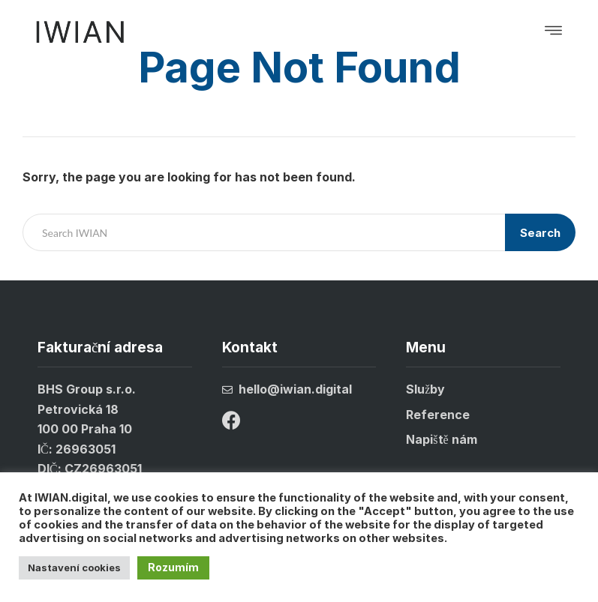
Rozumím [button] (173, 567)
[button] (553, 32)
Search (540, 233)
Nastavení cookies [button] (74, 568)
